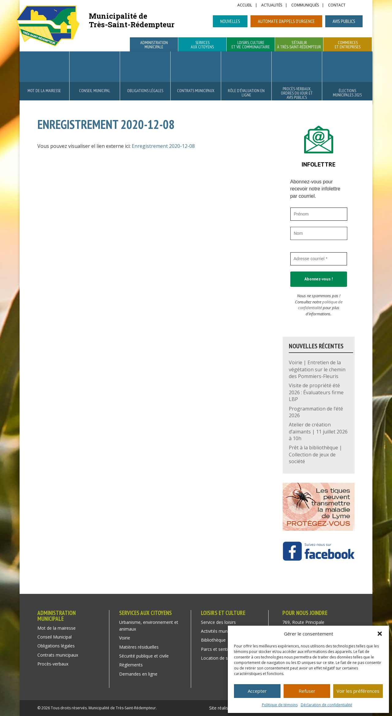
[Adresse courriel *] (318, 258)
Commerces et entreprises (347, 45)
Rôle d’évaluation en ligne (246, 93)
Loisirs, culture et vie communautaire (251, 45)
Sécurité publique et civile (144, 656)
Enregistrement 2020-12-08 (163, 146)
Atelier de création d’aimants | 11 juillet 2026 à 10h (318, 431)
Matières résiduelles (139, 647)
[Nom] (318, 233)
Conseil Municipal (94, 90)
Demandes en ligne (138, 674)
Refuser (307, 691)
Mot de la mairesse (44, 90)
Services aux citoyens (202, 45)
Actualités (271, 5)
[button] (380, 634)
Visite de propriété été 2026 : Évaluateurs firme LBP (316, 392)
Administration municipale (154, 45)
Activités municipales (221, 631)
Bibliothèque (213, 640)
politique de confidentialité (320, 305)
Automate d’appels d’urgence (286, 21)
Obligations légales (145, 90)
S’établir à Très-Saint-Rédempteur (299, 45)
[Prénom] (318, 214)
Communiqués (305, 5)
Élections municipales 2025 (347, 93)
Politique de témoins (280, 704)
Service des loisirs (218, 622)
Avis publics (344, 21)
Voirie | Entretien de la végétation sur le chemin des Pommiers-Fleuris (317, 369)
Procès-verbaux (52, 664)
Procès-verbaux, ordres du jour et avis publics (297, 93)
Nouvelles (230, 21)
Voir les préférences (358, 691)
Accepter (257, 691)
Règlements (131, 665)
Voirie (124, 638)
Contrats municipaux (195, 90)
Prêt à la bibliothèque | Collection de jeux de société (315, 454)
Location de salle (218, 658)
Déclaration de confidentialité (326, 704)
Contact (336, 5)
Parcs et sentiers (217, 649)
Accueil (244, 5)
